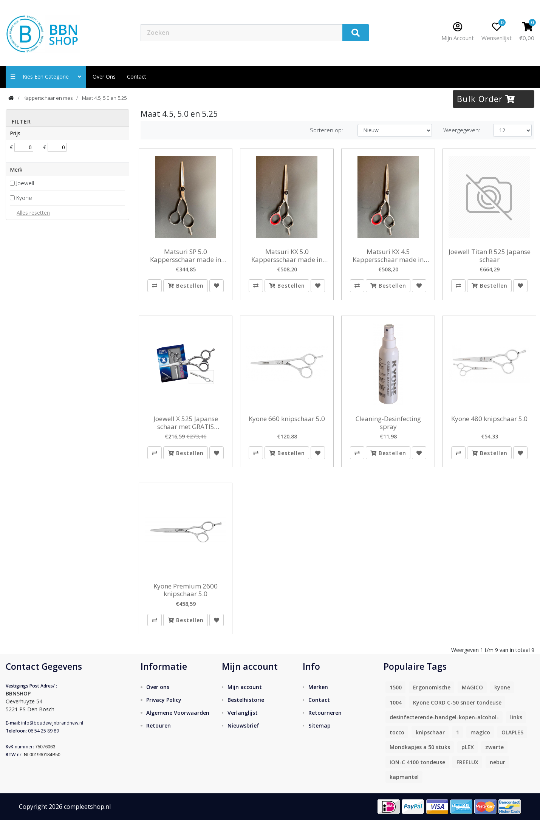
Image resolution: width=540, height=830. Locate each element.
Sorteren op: (326, 130)
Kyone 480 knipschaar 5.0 (489, 422)
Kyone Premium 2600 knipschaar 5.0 (185, 596)
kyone (502, 697)
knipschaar (430, 742)
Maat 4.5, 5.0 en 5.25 (104, 97)
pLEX (467, 757)
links (516, 727)
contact (136, 76)
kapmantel (404, 787)
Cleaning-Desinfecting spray (388, 426)
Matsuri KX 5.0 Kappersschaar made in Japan (286, 255)
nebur (497, 772)
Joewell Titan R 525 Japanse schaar (490, 255)
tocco (397, 742)
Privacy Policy (163, 709)
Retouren (158, 735)
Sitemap (319, 735)
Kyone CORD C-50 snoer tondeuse (457, 712)
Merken (318, 696)
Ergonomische (431, 697)
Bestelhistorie (245, 709)
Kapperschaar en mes (48, 97)
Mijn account (244, 696)
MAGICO (472, 697)
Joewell (25, 183)
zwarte (494, 757)
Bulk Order (486, 98)
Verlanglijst (242, 722)
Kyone (24, 197)
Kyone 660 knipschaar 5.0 (287, 422)
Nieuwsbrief (243, 735)
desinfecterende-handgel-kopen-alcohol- (444, 727)
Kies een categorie (46, 76)
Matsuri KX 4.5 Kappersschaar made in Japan (388, 255)
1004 (396, 712)
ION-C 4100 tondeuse (417, 772)
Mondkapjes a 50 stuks (420, 757)
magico (480, 742)
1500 (396, 697)
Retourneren (325, 722)
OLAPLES (512, 742)
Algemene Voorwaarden (177, 722)
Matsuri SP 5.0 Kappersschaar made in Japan (185, 255)
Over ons (104, 76)
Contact (319, 709)
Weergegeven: (461, 130)
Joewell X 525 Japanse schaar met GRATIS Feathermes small (185, 426)
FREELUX (467, 772)
